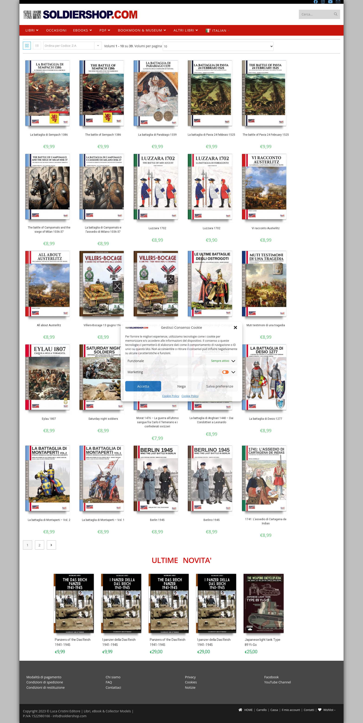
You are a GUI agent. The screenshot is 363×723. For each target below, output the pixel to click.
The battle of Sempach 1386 (103, 134)
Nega (181, 386)
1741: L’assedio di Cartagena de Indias (265, 521)
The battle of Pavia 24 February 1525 (266, 134)
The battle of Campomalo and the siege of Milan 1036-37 (49, 229)
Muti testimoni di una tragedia (266, 325)
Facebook (271, 677)
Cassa (274, 710)
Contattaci (113, 687)
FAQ (109, 682)
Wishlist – (326, 710)
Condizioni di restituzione (45, 687)
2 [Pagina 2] (39, 545)
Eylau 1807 (49, 418)
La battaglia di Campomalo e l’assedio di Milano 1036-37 (103, 229)
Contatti (309, 710)
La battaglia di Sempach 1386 (49, 134)
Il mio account (291, 710)
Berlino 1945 (211, 520)
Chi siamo (113, 677)
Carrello (262, 710)
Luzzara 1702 (157, 228)
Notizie (190, 687)
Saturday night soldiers (103, 418)
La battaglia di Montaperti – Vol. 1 (103, 520)
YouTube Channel (277, 682)
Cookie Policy (170, 396)
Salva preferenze (219, 386)
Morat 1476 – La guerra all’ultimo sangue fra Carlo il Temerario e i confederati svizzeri (157, 422)
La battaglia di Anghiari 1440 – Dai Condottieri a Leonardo (211, 420)
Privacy (190, 677)
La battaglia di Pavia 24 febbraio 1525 (211, 134)
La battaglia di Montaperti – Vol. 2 (49, 520)
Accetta (143, 386)
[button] (235, 327)
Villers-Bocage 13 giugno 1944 (103, 325)
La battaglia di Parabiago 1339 (157, 134)
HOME (245, 710)
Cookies (191, 682)
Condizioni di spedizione (44, 682)
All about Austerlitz (49, 325)
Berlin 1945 (157, 520)
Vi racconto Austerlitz (266, 228)
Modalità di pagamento (43, 677)
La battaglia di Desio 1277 (265, 418)
